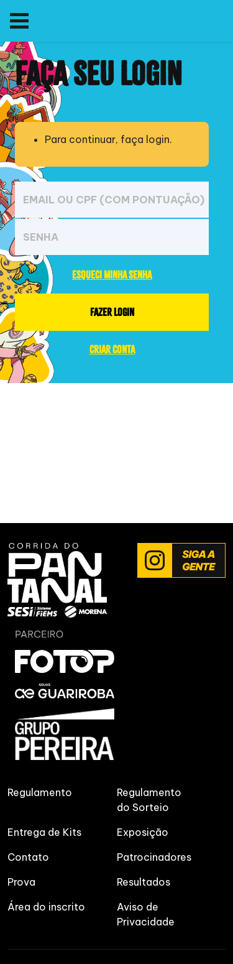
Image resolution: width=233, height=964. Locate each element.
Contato (28, 857)
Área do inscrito (46, 907)
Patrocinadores (154, 857)
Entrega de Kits (44, 832)
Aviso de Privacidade (146, 914)
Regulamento (39, 792)
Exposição (142, 832)
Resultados (143, 882)
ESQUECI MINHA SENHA (112, 274)
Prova (21, 882)
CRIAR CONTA (112, 349)
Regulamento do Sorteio (149, 799)
